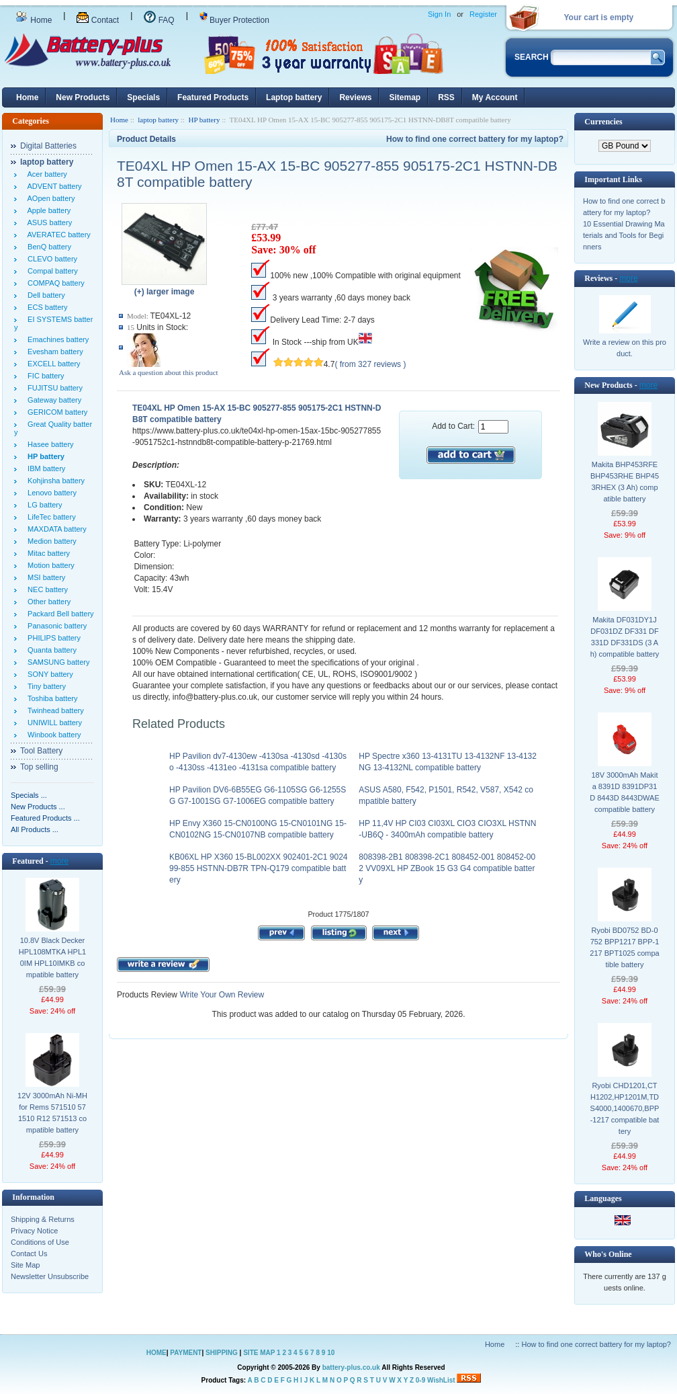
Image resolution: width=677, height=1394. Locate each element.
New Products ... (38, 807)
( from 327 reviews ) (370, 364)
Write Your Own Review (220, 994)
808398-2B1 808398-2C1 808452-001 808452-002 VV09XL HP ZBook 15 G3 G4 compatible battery (447, 868)
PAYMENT (185, 1352)
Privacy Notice (34, 1231)
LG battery (43, 505)
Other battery (47, 602)
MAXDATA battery (55, 529)
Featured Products (213, 97)
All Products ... (34, 829)
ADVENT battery (53, 186)
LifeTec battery (50, 517)
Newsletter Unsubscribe (50, 1276)
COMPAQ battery (54, 283)
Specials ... (29, 795)
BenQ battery (47, 247)
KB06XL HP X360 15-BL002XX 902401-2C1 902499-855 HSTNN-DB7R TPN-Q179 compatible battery (258, 868)
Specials (143, 97)
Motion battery (49, 565)
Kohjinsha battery (54, 481)
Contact (98, 20)
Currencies (603, 121)
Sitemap (404, 97)
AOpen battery (49, 198)
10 (330, 1352)
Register (483, 14)
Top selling (39, 767)
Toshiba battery (51, 698)
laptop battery (158, 120)
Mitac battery (47, 553)
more (59, 861)
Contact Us (29, 1253)
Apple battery (47, 210)
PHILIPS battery (52, 638)
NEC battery (46, 589)
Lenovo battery (50, 493)
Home (33, 20)
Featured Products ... (45, 818)
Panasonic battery (55, 626)
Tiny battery (45, 686)
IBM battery (44, 468)
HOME (156, 1352)
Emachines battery (56, 339)
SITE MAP (259, 1352)
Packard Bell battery (59, 614)
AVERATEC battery (57, 235)
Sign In (439, 14)
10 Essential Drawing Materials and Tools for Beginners (624, 235)
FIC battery (44, 376)
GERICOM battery (55, 412)
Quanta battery (50, 650)
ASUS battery (48, 222)
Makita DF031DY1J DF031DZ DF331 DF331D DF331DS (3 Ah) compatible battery (625, 637)
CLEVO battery (50, 259)
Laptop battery (294, 97)
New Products (82, 97)
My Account (495, 97)
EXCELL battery (52, 364)
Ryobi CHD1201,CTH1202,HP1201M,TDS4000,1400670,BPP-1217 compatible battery (625, 1108)
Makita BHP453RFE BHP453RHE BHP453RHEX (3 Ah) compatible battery (624, 481)
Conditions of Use (40, 1242)
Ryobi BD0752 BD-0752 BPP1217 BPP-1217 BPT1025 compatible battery (624, 947)
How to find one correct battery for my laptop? (474, 139)
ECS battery (45, 307)
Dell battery (44, 295)
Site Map (25, 1265)
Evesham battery (53, 351)
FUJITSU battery (53, 388)
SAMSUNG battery (56, 662)
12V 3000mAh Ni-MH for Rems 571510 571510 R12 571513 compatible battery (52, 1113)
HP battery (204, 120)
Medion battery (50, 541)
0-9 (420, 1380)
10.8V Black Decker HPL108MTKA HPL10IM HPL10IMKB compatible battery (52, 957)
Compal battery (51, 271)
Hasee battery (49, 444)
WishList (441, 1380)
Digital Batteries (48, 146)
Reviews (355, 97)
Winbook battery (52, 735)
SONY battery (48, 674)
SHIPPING (222, 1352)
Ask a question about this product (168, 372)
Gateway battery (52, 400)
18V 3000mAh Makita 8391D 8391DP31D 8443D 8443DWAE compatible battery (625, 792)
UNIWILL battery (53, 723)
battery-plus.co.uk (351, 1367)
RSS (446, 97)
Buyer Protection (234, 20)
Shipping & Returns (43, 1219)
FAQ (159, 20)
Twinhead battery (54, 710)
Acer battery (45, 174)
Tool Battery (41, 750)
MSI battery (44, 577)
